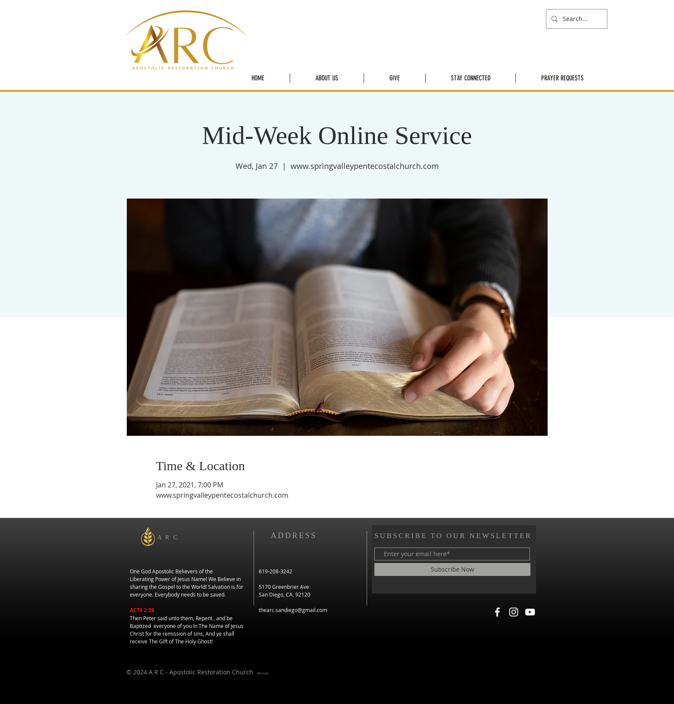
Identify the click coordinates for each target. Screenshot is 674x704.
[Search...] (576, 18)
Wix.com (263, 673)
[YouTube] (530, 612)
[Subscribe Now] (452, 569)
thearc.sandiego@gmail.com (293, 609)
